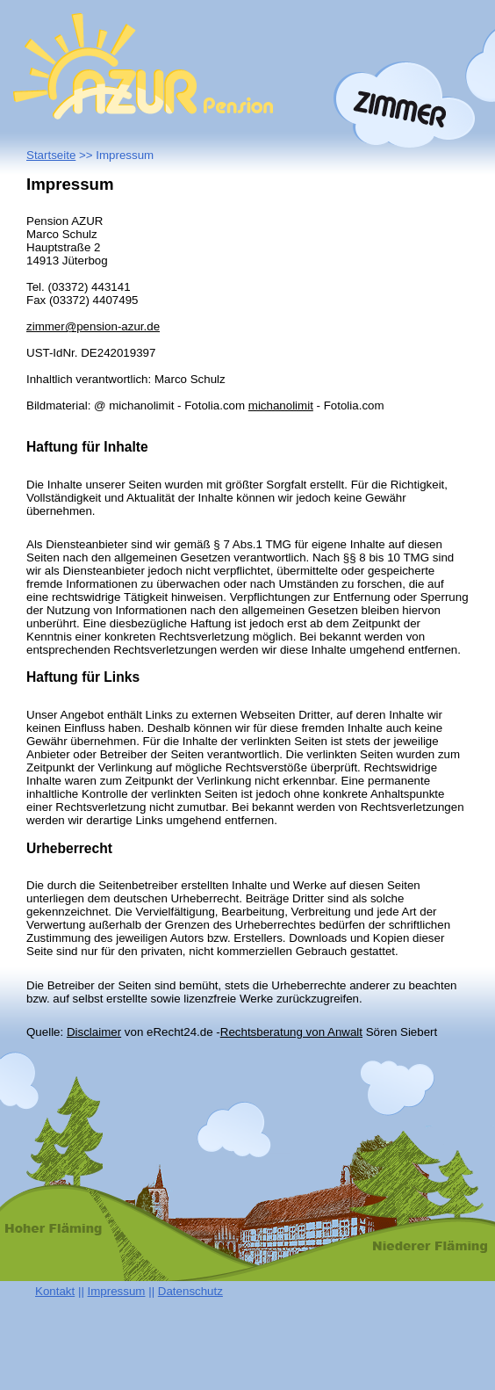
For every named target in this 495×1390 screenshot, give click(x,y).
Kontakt (55, 1291)
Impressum (117, 1291)
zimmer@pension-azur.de (93, 326)
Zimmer (404, 105)
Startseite (50, 155)
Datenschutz (190, 1291)
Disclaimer (94, 1032)
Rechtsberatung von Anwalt (291, 1032)
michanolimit (280, 405)
